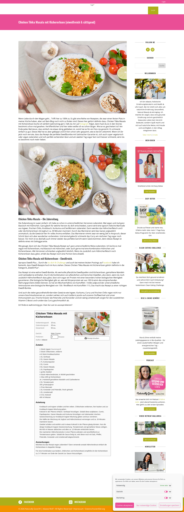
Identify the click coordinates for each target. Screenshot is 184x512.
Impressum (78, 509)
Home (28, 10)
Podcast (60, 10)
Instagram (84, 124)
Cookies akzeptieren (125, 505)
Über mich (147, 135)
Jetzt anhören (150, 409)
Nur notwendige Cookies (146, 505)
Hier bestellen (150, 191)
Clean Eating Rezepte (42, 10)
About (129, 10)
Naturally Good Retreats (99, 10)
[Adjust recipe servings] (54, 337)
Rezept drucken (92, 338)
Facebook (107, 262)
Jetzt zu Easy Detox (150, 241)
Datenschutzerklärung (95, 509)
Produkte (117, 10)
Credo (155, 135)
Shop (153, 10)
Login (164, 2)
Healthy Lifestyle (75, 10)
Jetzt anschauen (150, 440)
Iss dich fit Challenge (57, 262)
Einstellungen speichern (169, 505)
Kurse (140, 10)
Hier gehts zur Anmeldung (150, 291)
